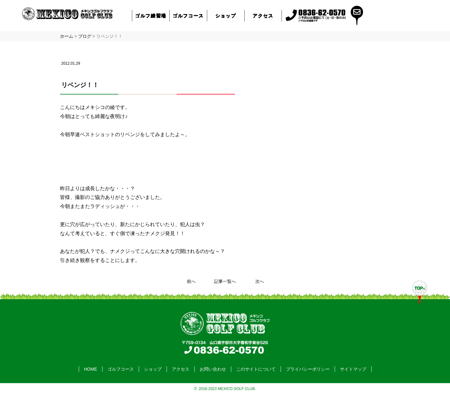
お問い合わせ (213, 369)
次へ (259, 281)
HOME (90, 369)
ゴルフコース (188, 15)
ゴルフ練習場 (151, 15)
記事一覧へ (225, 281)
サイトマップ (353, 369)
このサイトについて (256, 369)
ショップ (225, 15)
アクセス (263, 15)
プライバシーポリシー (308, 369)
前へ (191, 281)
